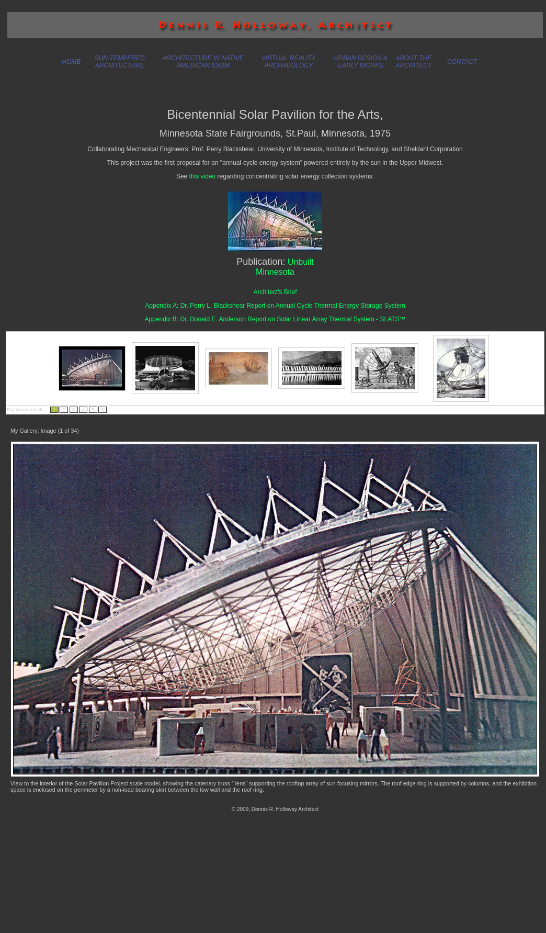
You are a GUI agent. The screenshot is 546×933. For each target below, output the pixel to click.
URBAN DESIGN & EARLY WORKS (361, 61)
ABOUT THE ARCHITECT (414, 61)
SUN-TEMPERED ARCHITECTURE (120, 61)
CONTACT (462, 61)
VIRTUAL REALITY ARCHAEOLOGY (288, 61)
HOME (71, 61)
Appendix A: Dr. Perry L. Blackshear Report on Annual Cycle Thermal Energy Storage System (275, 305)
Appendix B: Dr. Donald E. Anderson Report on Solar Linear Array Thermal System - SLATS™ (274, 319)
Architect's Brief (275, 292)
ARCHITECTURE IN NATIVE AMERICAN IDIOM (203, 61)
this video (202, 176)
